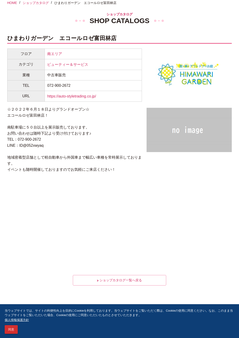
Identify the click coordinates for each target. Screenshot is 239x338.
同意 (11, 329)
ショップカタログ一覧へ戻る (119, 280)
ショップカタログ (36, 3)
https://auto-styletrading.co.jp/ (71, 96)
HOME (12, 3)
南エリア (54, 54)
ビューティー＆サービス (67, 64)
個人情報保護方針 (17, 320)
